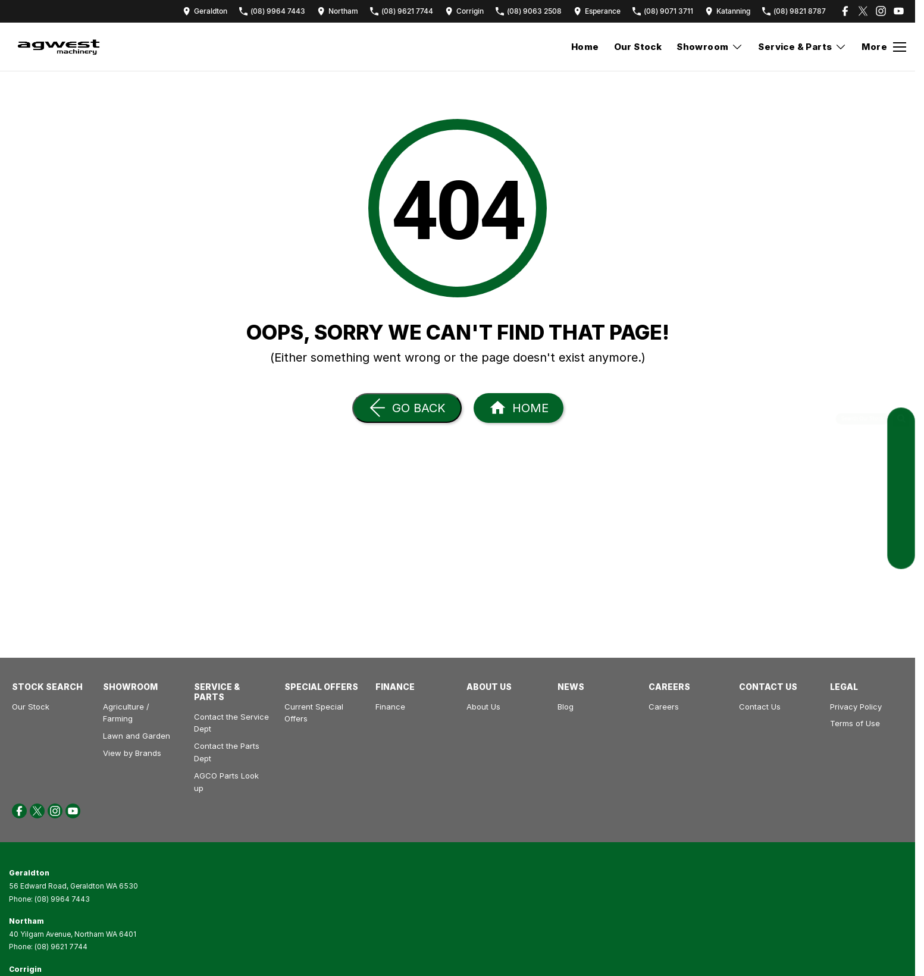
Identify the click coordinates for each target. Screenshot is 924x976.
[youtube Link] (898, 11)
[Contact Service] (901, 475)
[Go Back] (407, 408)
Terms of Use (855, 723)
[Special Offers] (901, 528)
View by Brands (132, 753)
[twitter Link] (863, 11)
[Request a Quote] (901, 448)
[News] (901, 555)
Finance (390, 706)
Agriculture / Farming (126, 713)
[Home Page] (518, 408)
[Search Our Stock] (901, 421)
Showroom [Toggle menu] (709, 46)
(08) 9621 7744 (61, 946)
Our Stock (638, 46)
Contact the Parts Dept (226, 752)
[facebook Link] (845, 11)
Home (585, 46)
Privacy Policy (856, 706)
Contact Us (760, 706)
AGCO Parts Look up (226, 782)
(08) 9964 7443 (62, 899)
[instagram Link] (880, 11)
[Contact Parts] (901, 501)
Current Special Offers (313, 713)
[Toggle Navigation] (884, 47)
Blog (565, 706)
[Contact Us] (205, 11)
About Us (483, 706)
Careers (664, 706)
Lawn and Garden (136, 735)
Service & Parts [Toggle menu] (802, 46)
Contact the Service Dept (231, 723)
